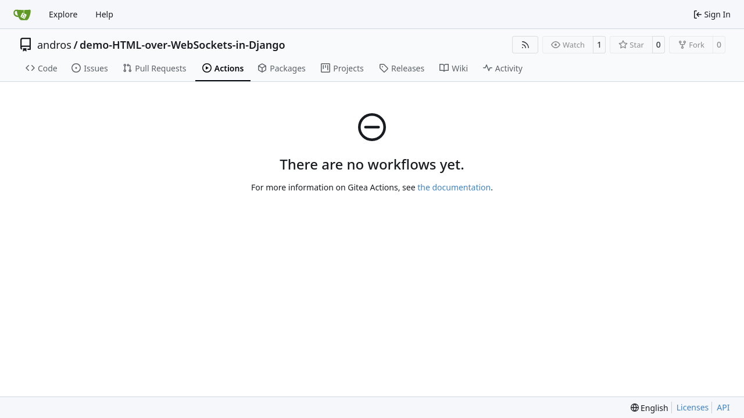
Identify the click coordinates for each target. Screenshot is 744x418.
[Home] (22, 14)
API (723, 407)
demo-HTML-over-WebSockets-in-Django (182, 45)
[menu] (649, 407)
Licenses (693, 407)
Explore (63, 14)
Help (104, 14)
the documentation (454, 187)
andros (54, 45)
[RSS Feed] (525, 44)
